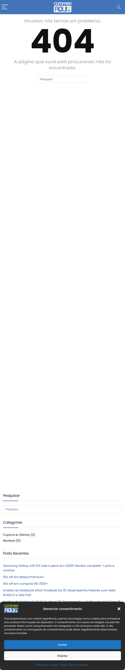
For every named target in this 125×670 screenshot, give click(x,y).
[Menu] (5, 7)
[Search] (119, 7)
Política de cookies (47, 665)
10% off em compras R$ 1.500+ (25, 583)
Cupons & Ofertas (16, 535)
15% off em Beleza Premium (23, 577)
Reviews (9, 540)
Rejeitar (62, 655)
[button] (119, 609)
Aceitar (62, 644)
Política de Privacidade (73, 665)
